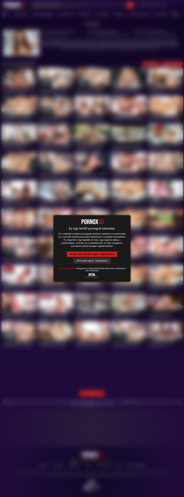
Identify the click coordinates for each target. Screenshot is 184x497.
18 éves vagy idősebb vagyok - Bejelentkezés (92, 254)
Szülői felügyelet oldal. (67, 268)
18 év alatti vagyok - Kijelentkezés (92, 261)
